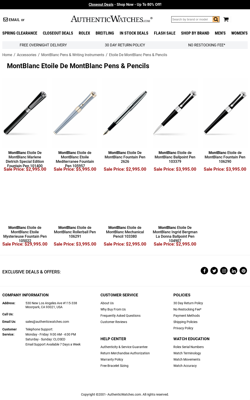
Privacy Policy (183, 328)
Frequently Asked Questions (120, 316)
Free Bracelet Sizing (114, 366)
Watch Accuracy (185, 366)
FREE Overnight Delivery (43, 45)
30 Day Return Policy (188, 303)
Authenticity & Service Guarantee (123, 347)
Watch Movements (186, 360)
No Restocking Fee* (206, 45)
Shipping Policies (185, 322)
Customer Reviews (113, 322)
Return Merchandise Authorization (125, 353)
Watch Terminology (187, 353)
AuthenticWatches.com (116, 18)
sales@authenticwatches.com (47, 322)
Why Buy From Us (113, 309)
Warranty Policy (111, 360)
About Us (107, 303)
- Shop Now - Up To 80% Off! (125, 4)
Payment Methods (186, 316)
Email (14, 20)
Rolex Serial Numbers (188, 347)
